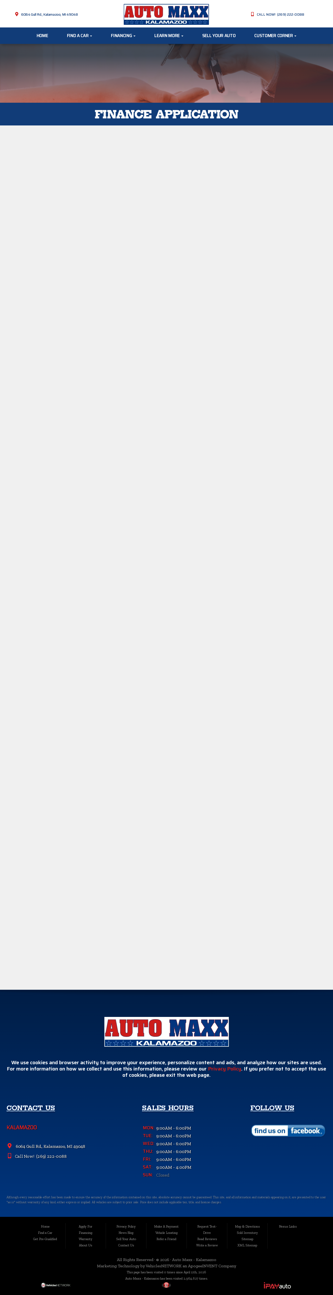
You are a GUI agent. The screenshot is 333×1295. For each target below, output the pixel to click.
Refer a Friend (166, 1239)
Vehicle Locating (166, 1233)
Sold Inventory (247, 1233)
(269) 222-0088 (51, 1157)
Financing (123, 35)
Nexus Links (288, 1226)
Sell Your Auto (218, 35)
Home (42, 35)
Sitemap (247, 1239)
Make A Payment (166, 1226)
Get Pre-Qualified (45, 1239)
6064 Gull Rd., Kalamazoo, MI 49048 (49, 14)
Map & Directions (247, 1226)
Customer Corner (275, 35)
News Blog (125, 1233)
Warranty (85, 1239)
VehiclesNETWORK (164, 1265)
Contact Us (126, 1245)
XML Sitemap (247, 1245)
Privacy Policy (224, 1070)
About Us (85, 1245)
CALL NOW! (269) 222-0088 (280, 14)
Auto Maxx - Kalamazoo (194, 1259)
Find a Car (79, 35)
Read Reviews (207, 1239)
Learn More (168, 35)
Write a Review (207, 1245)
